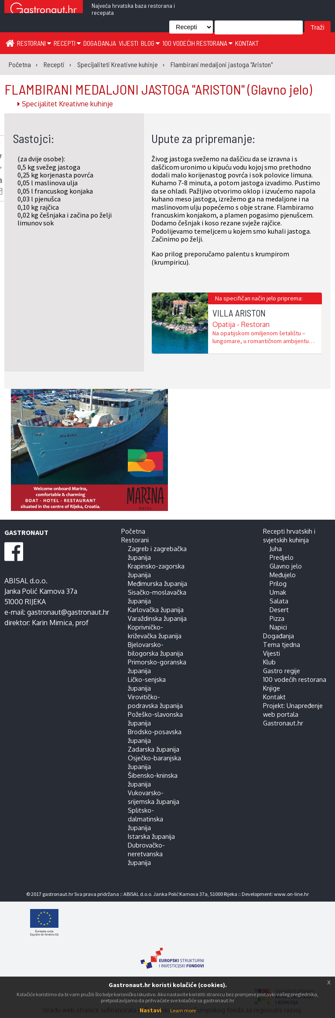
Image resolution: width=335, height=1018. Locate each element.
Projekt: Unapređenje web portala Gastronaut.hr (293, 714)
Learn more (183, 1010)
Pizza (277, 618)
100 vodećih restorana (197, 43)
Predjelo (282, 557)
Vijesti (128, 43)
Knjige (271, 688)
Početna (133, 531)
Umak (278, 592)
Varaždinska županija (157, 618)
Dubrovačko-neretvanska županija (146, 853)
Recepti (67, 43)
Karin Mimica (52, 622)
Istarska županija (151, 836)
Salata (279, 601)
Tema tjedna (281, 644)
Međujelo (283, 575)
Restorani (34, 43)
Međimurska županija (157, 583)
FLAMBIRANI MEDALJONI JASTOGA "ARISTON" (158, 89)
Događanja (99, 43)
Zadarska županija (153, 749)
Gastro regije (281, 670)
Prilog (278, 583)
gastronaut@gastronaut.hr (68, 612)
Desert (279, 609)
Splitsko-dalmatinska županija (145, 818)
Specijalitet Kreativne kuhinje (65, 103)
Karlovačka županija (156, 609)
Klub (269, 662)
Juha (276, 548)
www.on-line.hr (291, 894)
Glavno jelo (286, 566)
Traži (317, 27)
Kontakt (247, 43)
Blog (150, 43)
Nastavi (150, 1010)
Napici (278, 627)
